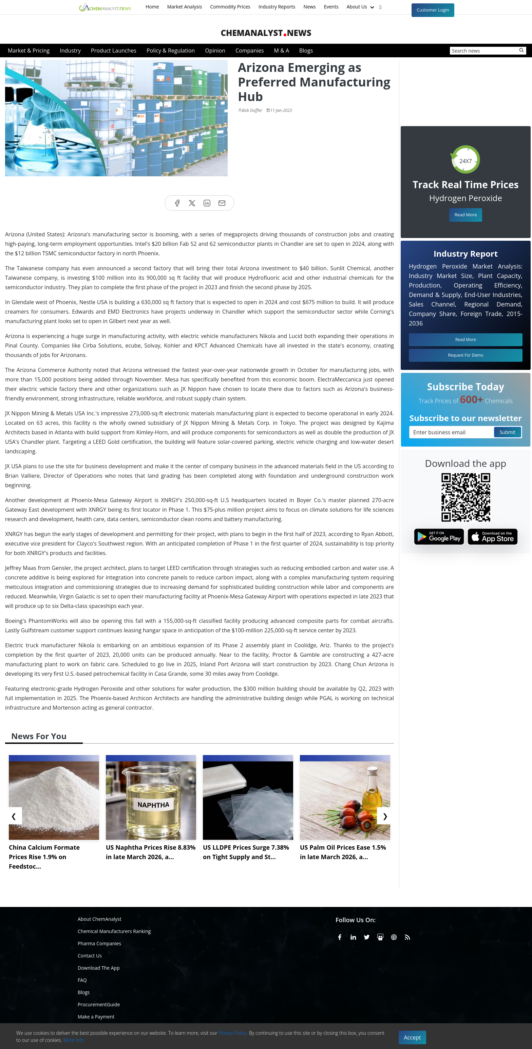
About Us (361, 7)
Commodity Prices (230, 6)
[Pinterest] (394, 936)
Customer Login (433, 10)
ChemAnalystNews (266, 32)
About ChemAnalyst (99, 919)
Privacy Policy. (233, 1033)
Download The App (99, 968)
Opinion (215, 50)
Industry (70, 50)
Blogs (306, 50)
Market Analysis (184, 6)
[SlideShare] (380, 936)
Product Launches (113, 50)
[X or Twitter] (366, 936)
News (310, 6)
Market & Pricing (29, 50)
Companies (249, 50)
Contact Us (90, 955)
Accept (412, 1037)
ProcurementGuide (99, 1004)
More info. (74, 1040)
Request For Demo (465, 355)
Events (331, 6)
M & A (281, 50)
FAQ (82, 980)
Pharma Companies (99, 943)
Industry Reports (277, 6)
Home (152, 6)
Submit (507, 432)
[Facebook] (339, 936)
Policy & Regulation (171, 50)
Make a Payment (96, 1016)
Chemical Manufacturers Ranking (114, 931)
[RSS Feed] (407, 936)
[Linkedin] (353, 936)
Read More (465, 215)
